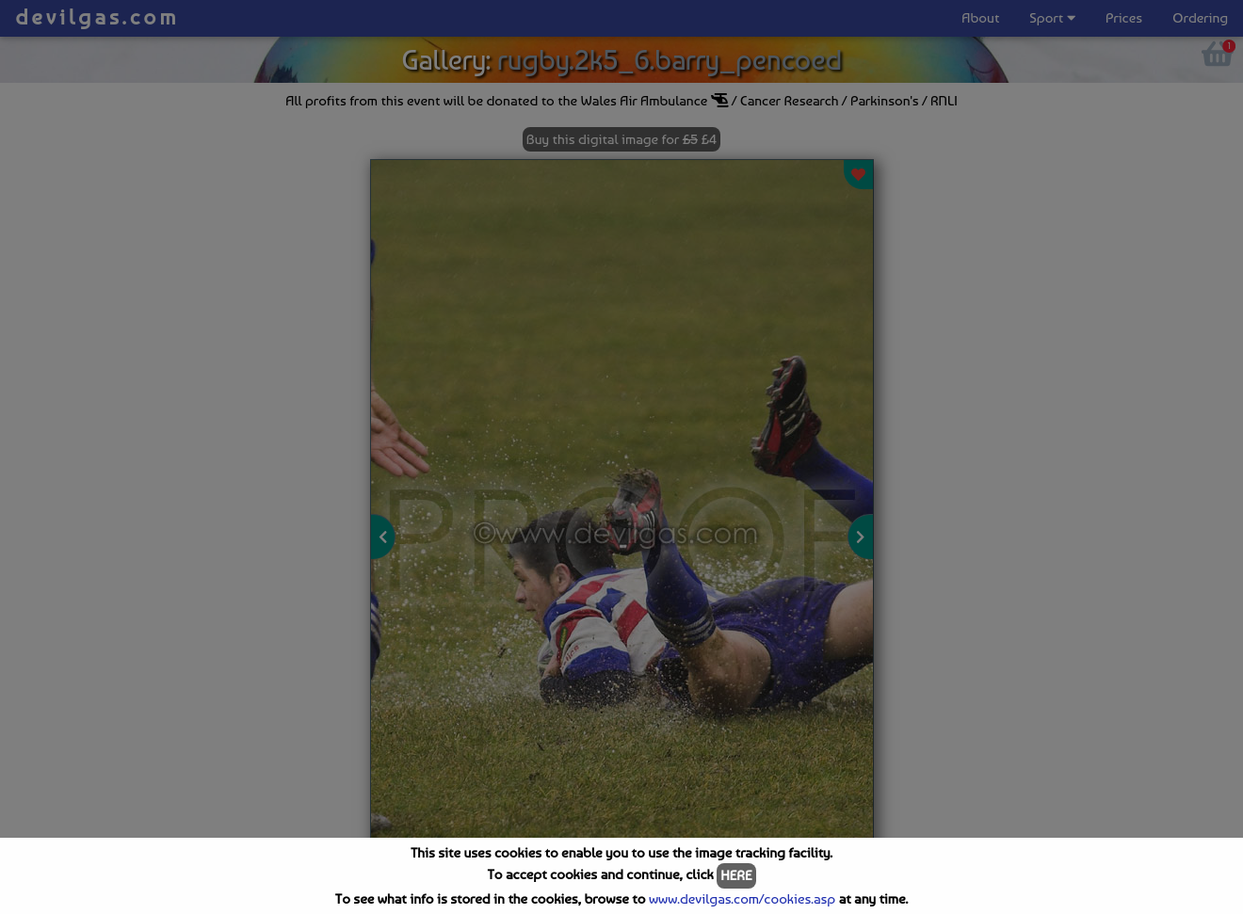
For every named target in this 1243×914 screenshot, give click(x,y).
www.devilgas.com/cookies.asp (742, 898)
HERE (735, 875)
